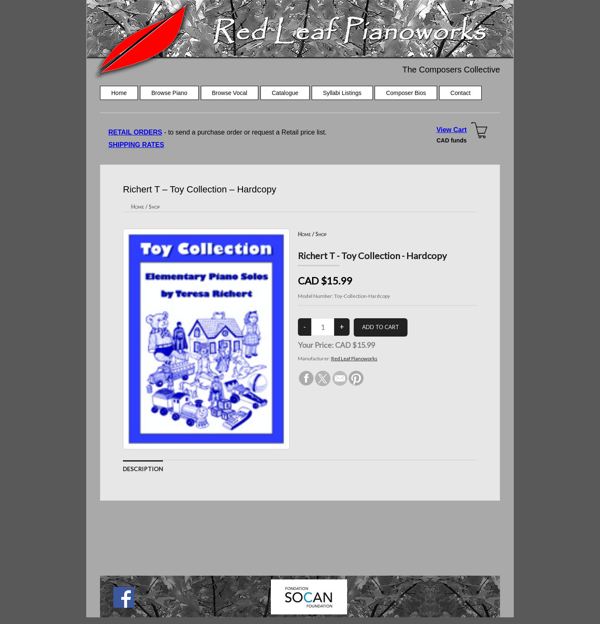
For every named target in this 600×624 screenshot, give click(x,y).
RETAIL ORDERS (135, 132)
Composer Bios (406, 93)
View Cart (451, 129)
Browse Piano (169, 93)
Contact (460, 93)
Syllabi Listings (342, 93)
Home (119, 93)
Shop (154, 206)
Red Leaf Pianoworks (354, 358)
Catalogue (285, 93)
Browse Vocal (230, 93)
